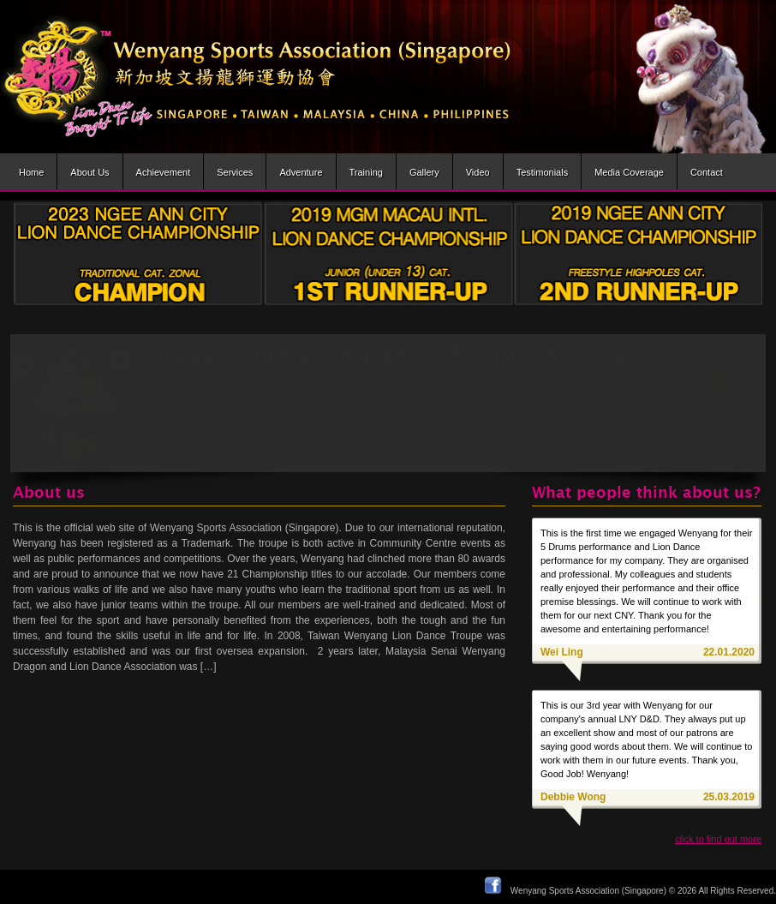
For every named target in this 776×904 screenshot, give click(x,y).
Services (235, 172)
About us (89, 172)
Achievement (163, 172)
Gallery (424, 172)
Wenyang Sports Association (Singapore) (588, 890)
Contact (706, 172)
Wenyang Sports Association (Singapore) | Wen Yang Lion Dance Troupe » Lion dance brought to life (256, 76)
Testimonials (542, 172)
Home (31, 172)
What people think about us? (646, 493)
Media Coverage (629, 172)
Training (366, 172)
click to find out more (718, 839)
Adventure (300, 172)
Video (478, 172)
